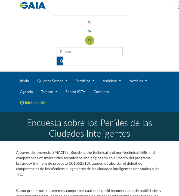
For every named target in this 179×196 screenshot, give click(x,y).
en (89, 31)
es (89, 40)
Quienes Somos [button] (50, 80)
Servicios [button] (83, 80)
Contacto (101, 91)
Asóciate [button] (110, 80)
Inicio (24, 80)
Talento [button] (47, 91)
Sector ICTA (75, 91)
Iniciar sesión (33, 102)
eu (90, 22)
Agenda (26, 91)
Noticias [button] (136, 80)
